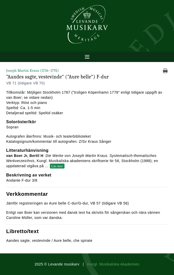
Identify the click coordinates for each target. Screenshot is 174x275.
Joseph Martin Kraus (32, 70)
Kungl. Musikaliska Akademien (113, 264)
